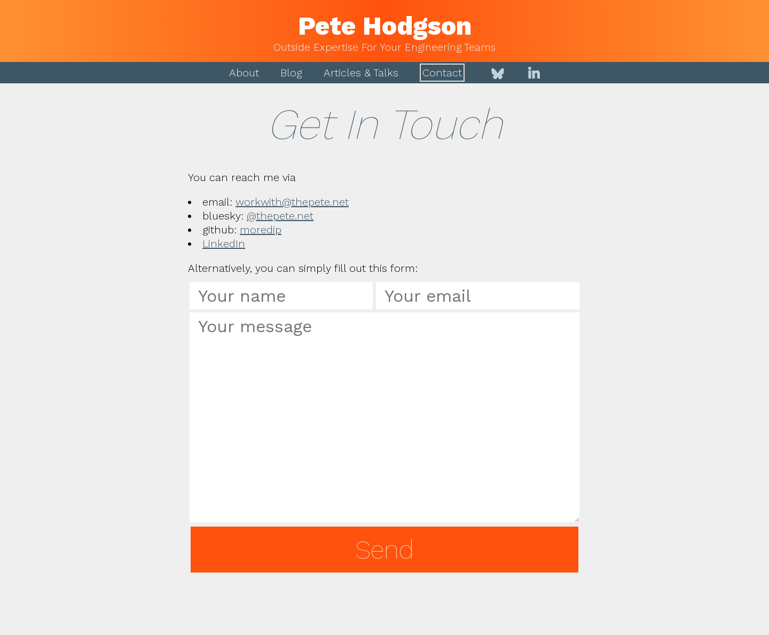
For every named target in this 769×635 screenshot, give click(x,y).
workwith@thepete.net (292, 201)
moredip (260, 229)
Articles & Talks (361, 72)
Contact (442, 72)
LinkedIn (223, 243)
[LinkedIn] (534, 72)
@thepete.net (280, 215)
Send (384, 550)
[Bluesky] (497, 72)
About (244, 72)
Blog (291, 72)
